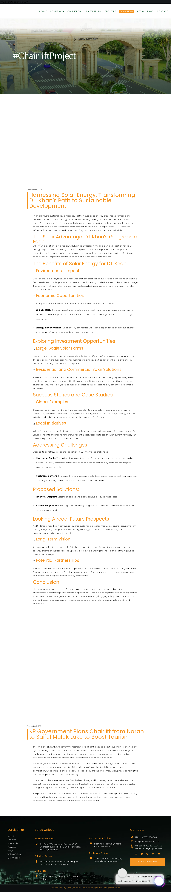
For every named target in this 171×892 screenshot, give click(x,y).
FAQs (10, 850)
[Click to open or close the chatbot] (158, 880)
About (11, 836)
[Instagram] (147, 853)
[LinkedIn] (153, 853)
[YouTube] (158, 853)
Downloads (14, 857)
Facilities (12, 847)
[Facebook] (141, 853)
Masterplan (13, 843)
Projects (12, 839)
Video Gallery (14, 854)
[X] (136, 853)
